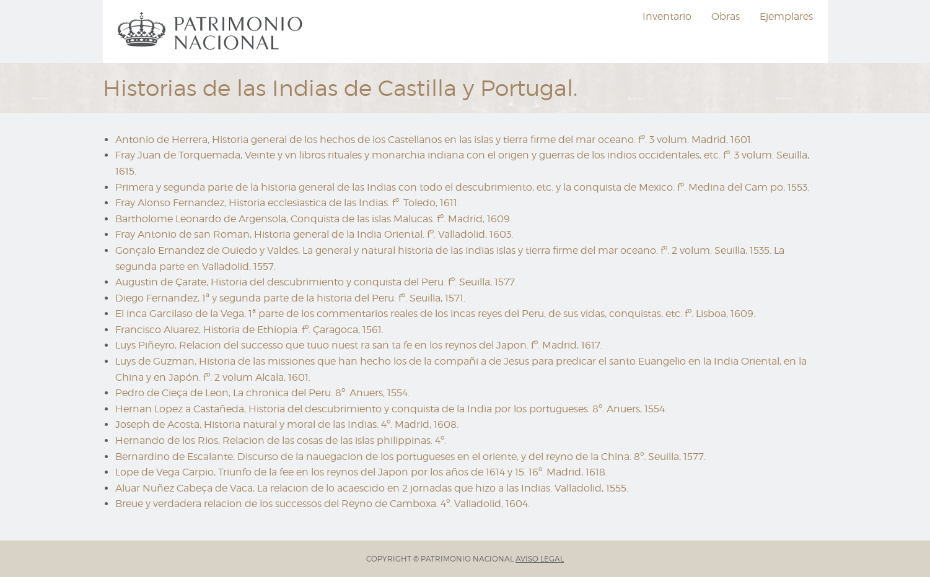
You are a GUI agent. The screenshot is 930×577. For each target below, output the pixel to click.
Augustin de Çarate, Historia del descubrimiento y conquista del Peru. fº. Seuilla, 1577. (316, 282)
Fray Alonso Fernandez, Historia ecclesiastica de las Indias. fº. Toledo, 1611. (287, 203)
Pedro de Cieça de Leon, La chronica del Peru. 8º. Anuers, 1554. (262, 393)
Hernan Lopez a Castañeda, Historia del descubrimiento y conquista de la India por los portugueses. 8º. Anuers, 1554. (391, 409)
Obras (725, 16)
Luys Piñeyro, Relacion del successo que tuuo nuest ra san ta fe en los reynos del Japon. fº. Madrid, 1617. (358, 345)
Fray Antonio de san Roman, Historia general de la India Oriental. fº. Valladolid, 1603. (314, 234)
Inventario (667, 16)
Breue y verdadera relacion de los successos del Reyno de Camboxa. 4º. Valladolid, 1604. (322, 504)
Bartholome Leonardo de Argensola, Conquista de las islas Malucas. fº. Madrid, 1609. (313, 219)
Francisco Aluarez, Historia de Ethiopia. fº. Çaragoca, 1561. (249, 330)
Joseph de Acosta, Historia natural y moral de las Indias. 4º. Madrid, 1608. (286, 424)
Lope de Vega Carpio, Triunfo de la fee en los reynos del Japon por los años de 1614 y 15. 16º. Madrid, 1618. (361, 472)
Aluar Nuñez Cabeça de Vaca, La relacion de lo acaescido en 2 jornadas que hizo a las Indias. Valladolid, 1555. (371, 488)
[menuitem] (212, 31)
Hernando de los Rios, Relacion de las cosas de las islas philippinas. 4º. (280, 440)
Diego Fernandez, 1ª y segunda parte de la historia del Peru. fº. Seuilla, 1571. (290, 298)
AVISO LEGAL (539, 558)
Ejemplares (786, 16)
